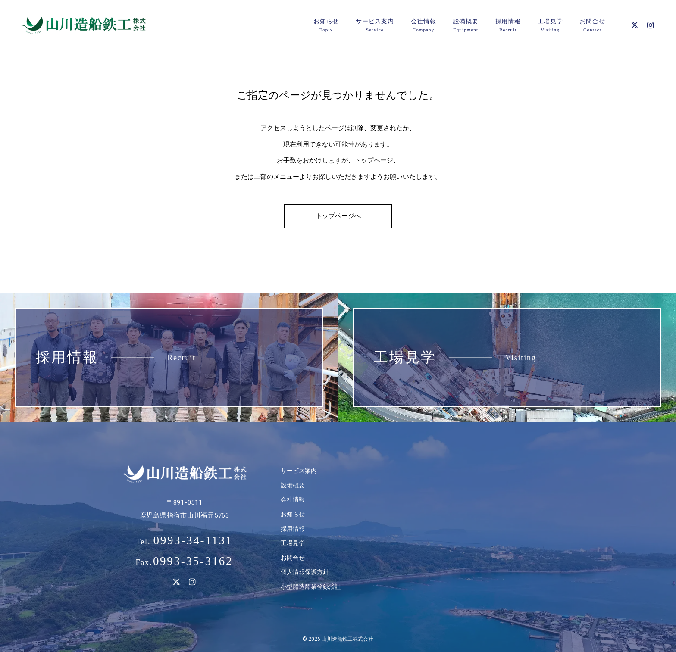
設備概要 (293, 485)
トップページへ (338, 216)
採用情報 (293, 528)
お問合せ (293, 557)
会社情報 (293, 499)
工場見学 (293, 543)
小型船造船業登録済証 (311, 586)
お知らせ (293, 514)
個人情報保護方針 (305, 571)
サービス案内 (299, 470)
